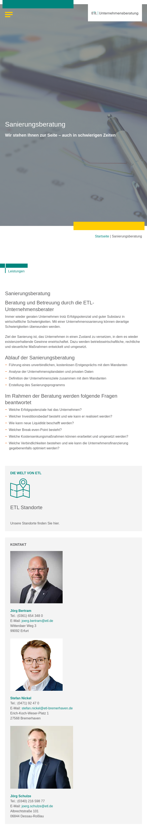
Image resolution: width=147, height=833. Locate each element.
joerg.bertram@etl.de (37, 621)
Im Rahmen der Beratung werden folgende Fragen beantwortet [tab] (61, 399)
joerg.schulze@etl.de (37, 806)
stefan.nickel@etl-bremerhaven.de (47, 708)
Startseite (102, 236)
